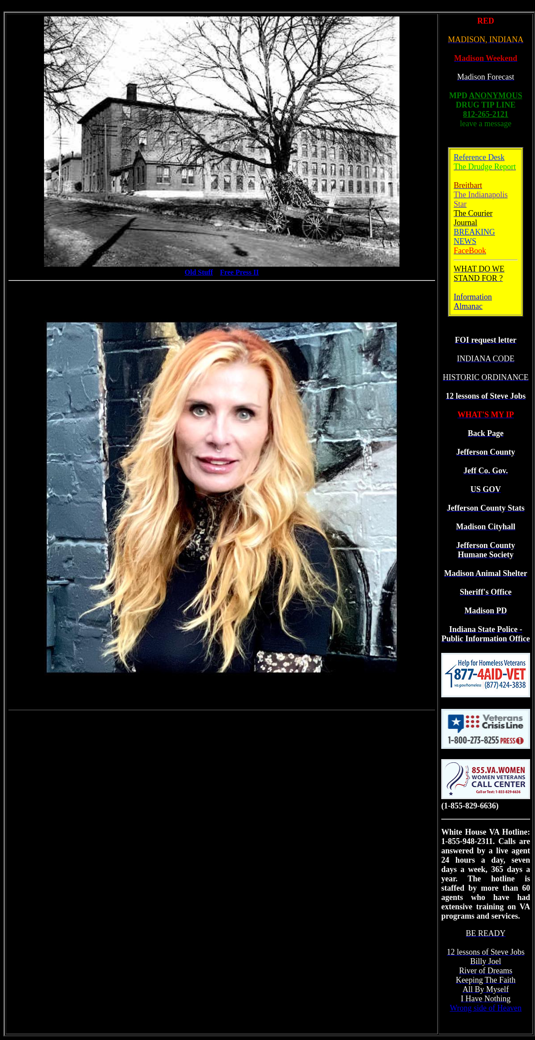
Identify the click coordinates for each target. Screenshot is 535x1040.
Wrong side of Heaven (486, 1008)
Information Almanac (473, 301)
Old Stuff (199, 272)
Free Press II (239, 272)
